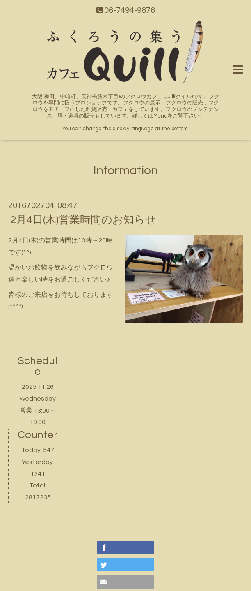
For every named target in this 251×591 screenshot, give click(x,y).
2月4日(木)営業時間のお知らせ (83, 220)
